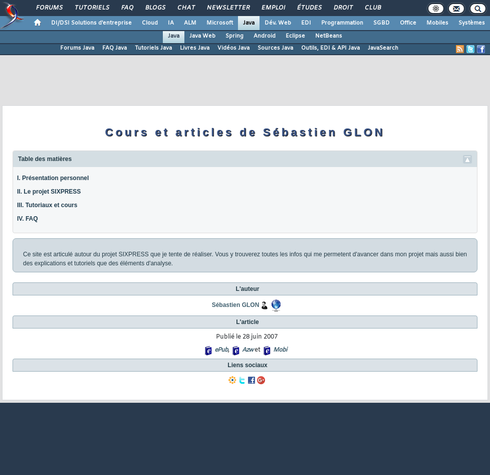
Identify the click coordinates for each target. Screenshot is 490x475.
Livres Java (194, 48)
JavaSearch (383, 48)
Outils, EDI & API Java (330, 48)
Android (265, 36)
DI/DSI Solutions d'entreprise (91, 23)
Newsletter (227, 8)
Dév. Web (278, 23)
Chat (185, 8)
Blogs (155, 8)
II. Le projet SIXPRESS (49, 191)
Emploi (273, 8)
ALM (190, 23)
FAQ (127, 8)
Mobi (280, 350)
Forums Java (77, 48)
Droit (342, 8)
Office (408, 23)
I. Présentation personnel (53, 178)
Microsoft (219, 23)
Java (249, 23)
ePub (221, 350)
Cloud (150, 23)
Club (372, 8)
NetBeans (328, 36)
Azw (247, 350)
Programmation (342, 23)
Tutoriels (91, 8)
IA (171, 23)
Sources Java (275, 48)
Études (309, 8)
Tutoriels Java (153, 48)
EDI (306, 23)
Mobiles (437, 23)
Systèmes (471, 23)
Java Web (202, 36)
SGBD (381, 23)
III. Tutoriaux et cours (47, 205)
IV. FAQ (27, 218)
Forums (49, 8)
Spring (234, 36)
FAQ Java (114, 48)
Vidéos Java (233, 48)
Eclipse (295, 36)
